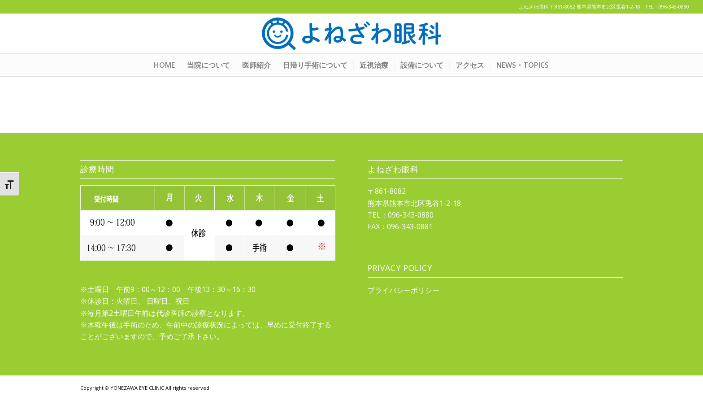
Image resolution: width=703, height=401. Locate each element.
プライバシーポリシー (403, 290)
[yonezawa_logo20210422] (351, 33)
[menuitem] (164, 65)
